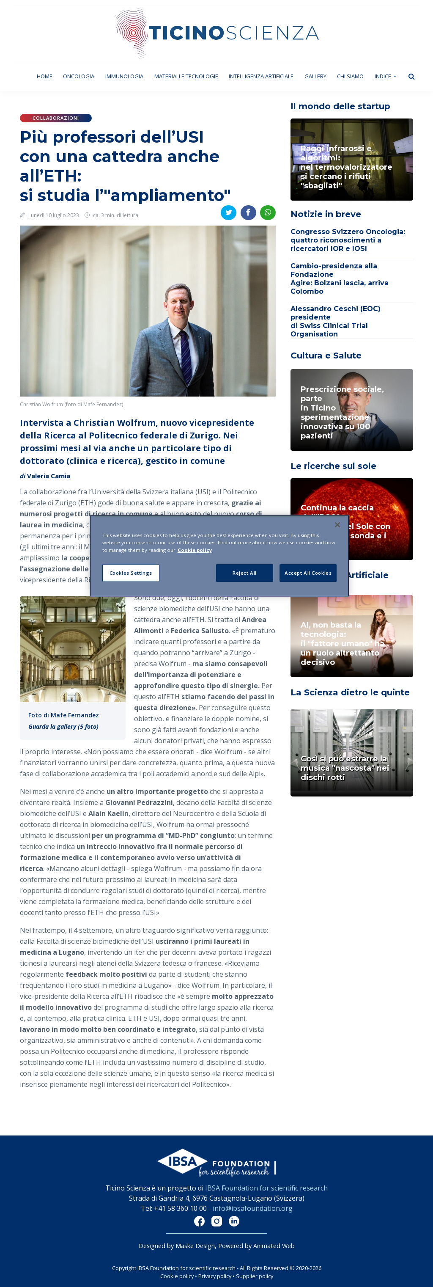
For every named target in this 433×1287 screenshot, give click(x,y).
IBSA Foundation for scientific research (266, 1188)
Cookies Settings (131, 573)
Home (47, 76)
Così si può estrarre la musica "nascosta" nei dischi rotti (345, 768)
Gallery (315, 76)
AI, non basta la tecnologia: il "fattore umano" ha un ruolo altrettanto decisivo (342, 643)
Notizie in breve (325, 214)
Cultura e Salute (326, 355)
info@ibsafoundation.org (253, 1208)
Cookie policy (177, 1276)
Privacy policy (214, 1276)
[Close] (337, 524)
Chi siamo (350, 76)
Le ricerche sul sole (333, 466)
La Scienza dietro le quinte (350, 692)
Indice (383, 76)
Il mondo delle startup (340, 106)
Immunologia (124, 76)
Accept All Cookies (308, 573)
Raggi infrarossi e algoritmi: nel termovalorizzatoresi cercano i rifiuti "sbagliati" (346, 167)
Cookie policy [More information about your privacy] (195, 550)
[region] (219, 555)
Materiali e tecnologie (186, 76)
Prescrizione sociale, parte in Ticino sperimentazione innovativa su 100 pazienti (342, 413)
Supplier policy (254, 1276)
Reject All (245, 573)
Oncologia (78, 76)
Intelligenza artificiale (261, 76)
